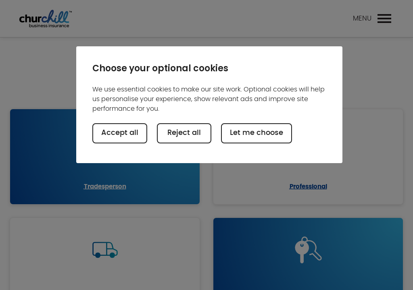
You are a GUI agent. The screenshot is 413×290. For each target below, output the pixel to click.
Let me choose (256, 133)
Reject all (184, 133)
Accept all (119, 133)
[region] (209, 104)
